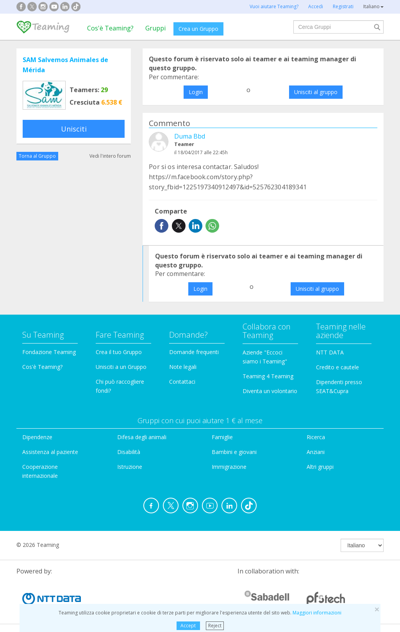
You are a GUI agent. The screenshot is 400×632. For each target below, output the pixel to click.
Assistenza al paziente (50, 452)
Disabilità (128, 452)
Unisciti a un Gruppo (121, 366)
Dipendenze (37, 437)
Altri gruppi (320, 466)
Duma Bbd (189, 136)
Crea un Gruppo (198, 28)
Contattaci (182, 381)
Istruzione (129, 466)
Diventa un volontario (270, 391)
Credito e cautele (337, 367)
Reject (214, 625)
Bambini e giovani (234, 452)
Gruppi (155, 28)
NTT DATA (330, 352)
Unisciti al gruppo (316, 92)
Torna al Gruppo (37, 156)
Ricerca (316, 437)
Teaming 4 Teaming (268, 376)
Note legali (182, 366)
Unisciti (74, 129)
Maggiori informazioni (317, 612)
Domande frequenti (194, 352)
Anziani (316, 452)
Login (196, 92)
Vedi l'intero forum (110, 156)
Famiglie (222, 437)
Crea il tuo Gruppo (119, 352)
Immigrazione (229, 466)
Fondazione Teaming (49, 352)
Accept (188, 625)
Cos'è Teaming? (110, 28)
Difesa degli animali (141, 437)
